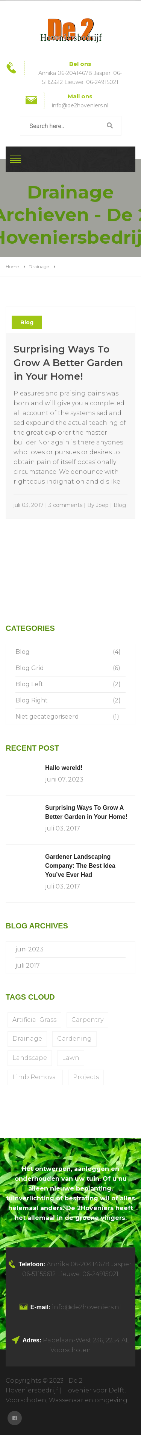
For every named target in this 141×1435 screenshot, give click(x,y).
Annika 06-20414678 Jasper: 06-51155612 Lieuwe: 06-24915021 (80, 77)
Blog (26, 322)
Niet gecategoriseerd (47, 716)
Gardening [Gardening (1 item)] (74, 1038)
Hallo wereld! (64, 768)
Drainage (39, 266)
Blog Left (29, 684)
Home (12, 266)
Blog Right (31, 700)
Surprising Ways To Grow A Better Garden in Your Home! (68, 362)
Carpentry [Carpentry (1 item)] (87, 1019)
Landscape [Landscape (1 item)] (29, 1057)
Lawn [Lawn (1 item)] (70, 1057)
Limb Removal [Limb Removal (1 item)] (35, 1077)
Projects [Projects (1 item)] (86, 1077)
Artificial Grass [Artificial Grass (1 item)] (34, 1019)
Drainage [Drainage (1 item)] (27, 1038)
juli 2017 (27, 965)
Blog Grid (29, 668)
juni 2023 (29, 949)
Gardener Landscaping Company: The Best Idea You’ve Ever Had (80, 865)
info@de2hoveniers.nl (80, 105)
